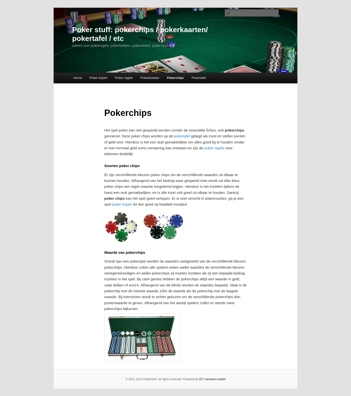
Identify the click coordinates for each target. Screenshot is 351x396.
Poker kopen (98, 78)
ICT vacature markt (212, 379)
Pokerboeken (149, 78)
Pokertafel (199, 78)
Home (77, 78)
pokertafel (182, 136)
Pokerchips (175, 78)
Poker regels (124, 78)
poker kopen (122, 204)
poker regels (214, 148)
